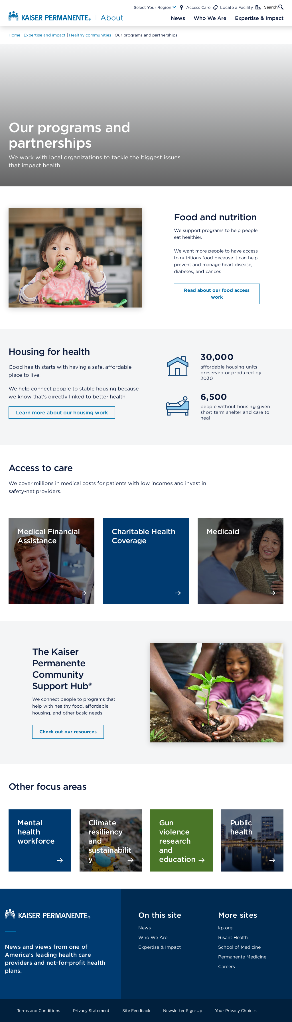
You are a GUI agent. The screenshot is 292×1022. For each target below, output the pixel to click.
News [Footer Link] (144, 928)
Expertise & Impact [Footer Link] (159, 947)
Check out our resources (68, 731)
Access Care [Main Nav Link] (198, 7)
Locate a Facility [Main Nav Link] (236, 7)
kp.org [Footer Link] (225, 928)
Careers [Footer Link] (226, 966)
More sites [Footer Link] (237, 915)
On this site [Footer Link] (159, 915)
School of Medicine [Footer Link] (239, 947)
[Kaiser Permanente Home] (47, 917)
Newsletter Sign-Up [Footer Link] (182, 1010)
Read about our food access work (217, 294)
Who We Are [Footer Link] (152, 937)
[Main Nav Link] (155, 7)
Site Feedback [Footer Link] (136, 1010)
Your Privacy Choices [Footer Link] (236, 1010)
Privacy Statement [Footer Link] (91, 1010)
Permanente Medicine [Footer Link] (242, 957)
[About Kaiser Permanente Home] (64, 16)
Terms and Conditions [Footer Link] (38, 1010)
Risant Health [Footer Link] (233, 937)
